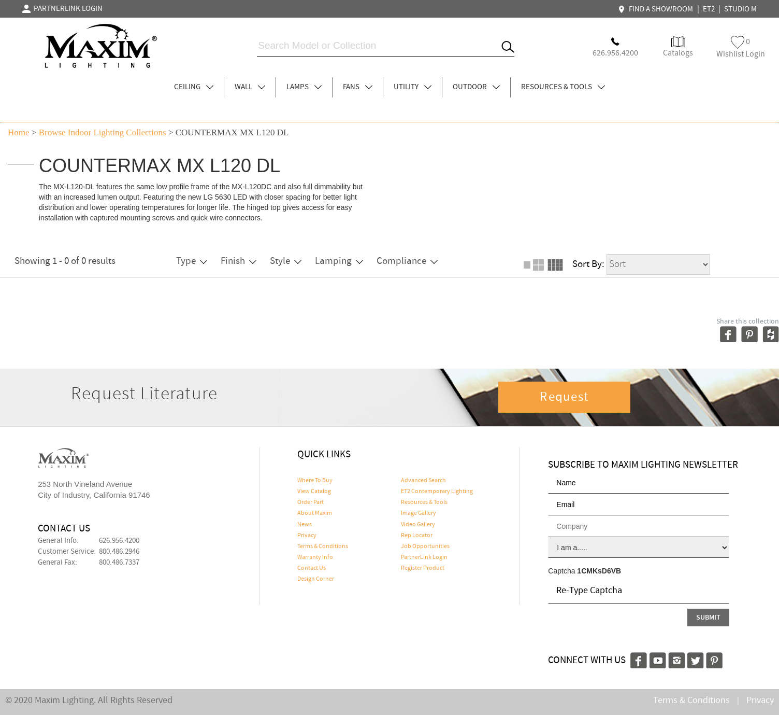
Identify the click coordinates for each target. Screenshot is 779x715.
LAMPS (304, 87)
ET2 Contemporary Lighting (437, 491)
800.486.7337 (119, 562)
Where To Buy (315, 480)
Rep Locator (416, 535)
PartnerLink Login (424, 557)
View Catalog (314, 491)
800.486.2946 (119, 551)
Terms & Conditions (322, 546)
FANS (357, 87)
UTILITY (412, 87)
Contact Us (311, 568)
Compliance (407, 261)
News (304, 525)
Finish (238, 261)
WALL (250, 87)
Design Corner (315, 579)
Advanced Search (423, 480)
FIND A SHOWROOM (657, 9)
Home (19, 132)
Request (564, 397)
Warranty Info (315, 557)
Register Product (422, 568)
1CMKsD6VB (599, 571)
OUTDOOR (476, 87)
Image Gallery (418, 513)
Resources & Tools (424, 502)
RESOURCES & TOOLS (563, 87)
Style (285, 261)
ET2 (709, 9)
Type (191, 261)
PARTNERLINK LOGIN (62, 9)
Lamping (339, 261)
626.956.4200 (119, 541)
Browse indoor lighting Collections (102, 132)
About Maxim (314, 513)
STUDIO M (740, 9)
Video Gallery (418, 525)
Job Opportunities (425, 546)
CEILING (193, 87)
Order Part (310, 502)
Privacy (306, 535)
